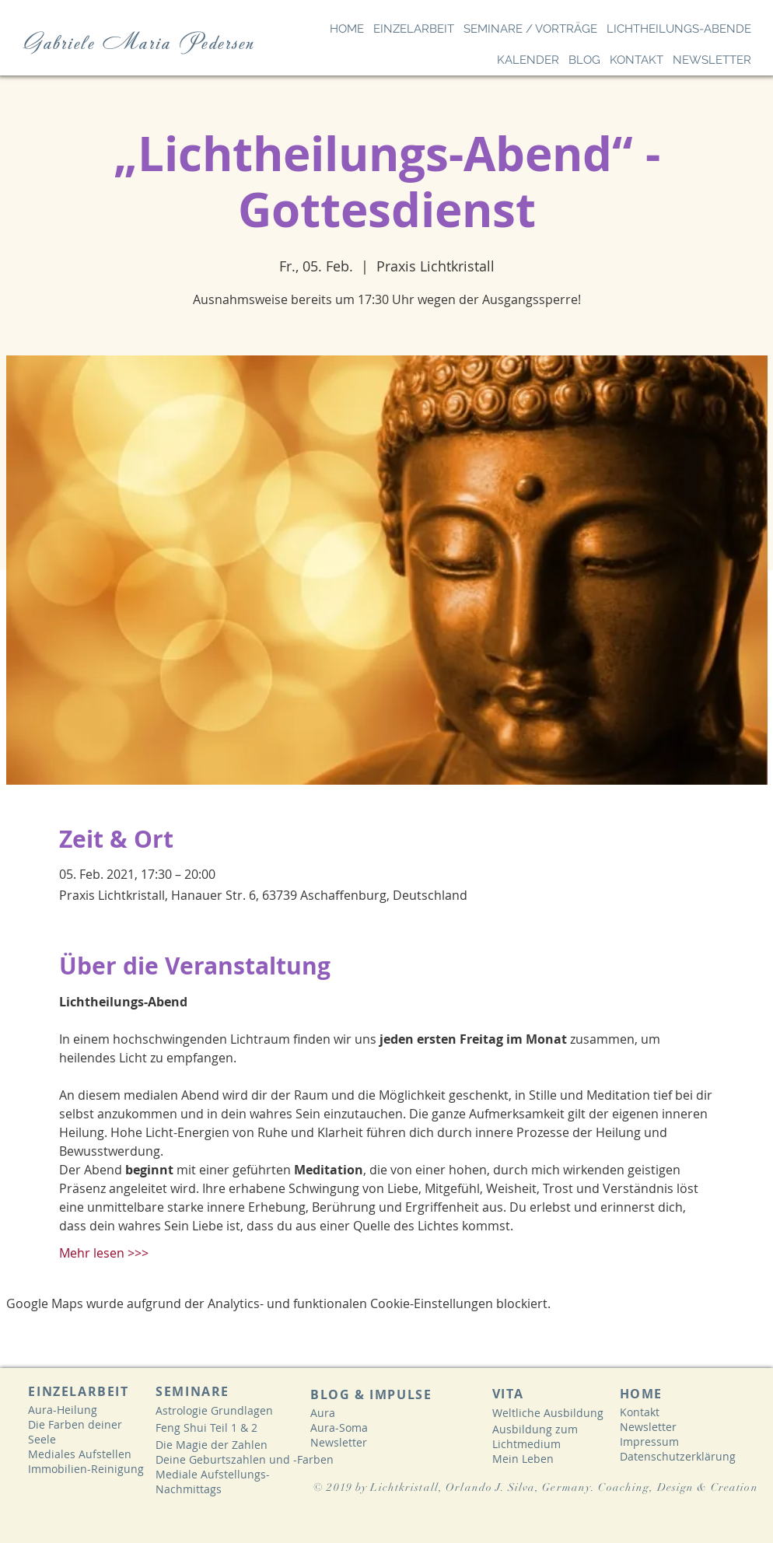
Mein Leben (523, 1458)
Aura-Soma (339, 1427)
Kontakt (639, 1412)
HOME (641, 1393)
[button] (414, 28)
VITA (507, 1393)
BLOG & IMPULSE (371, 1394)
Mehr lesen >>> (104, 1252)
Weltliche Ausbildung (547, 1412)
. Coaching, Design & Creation (676, 1487)
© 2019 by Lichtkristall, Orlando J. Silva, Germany (452, 1487)
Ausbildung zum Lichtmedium (535, 1436)
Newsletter (338, 1442)
